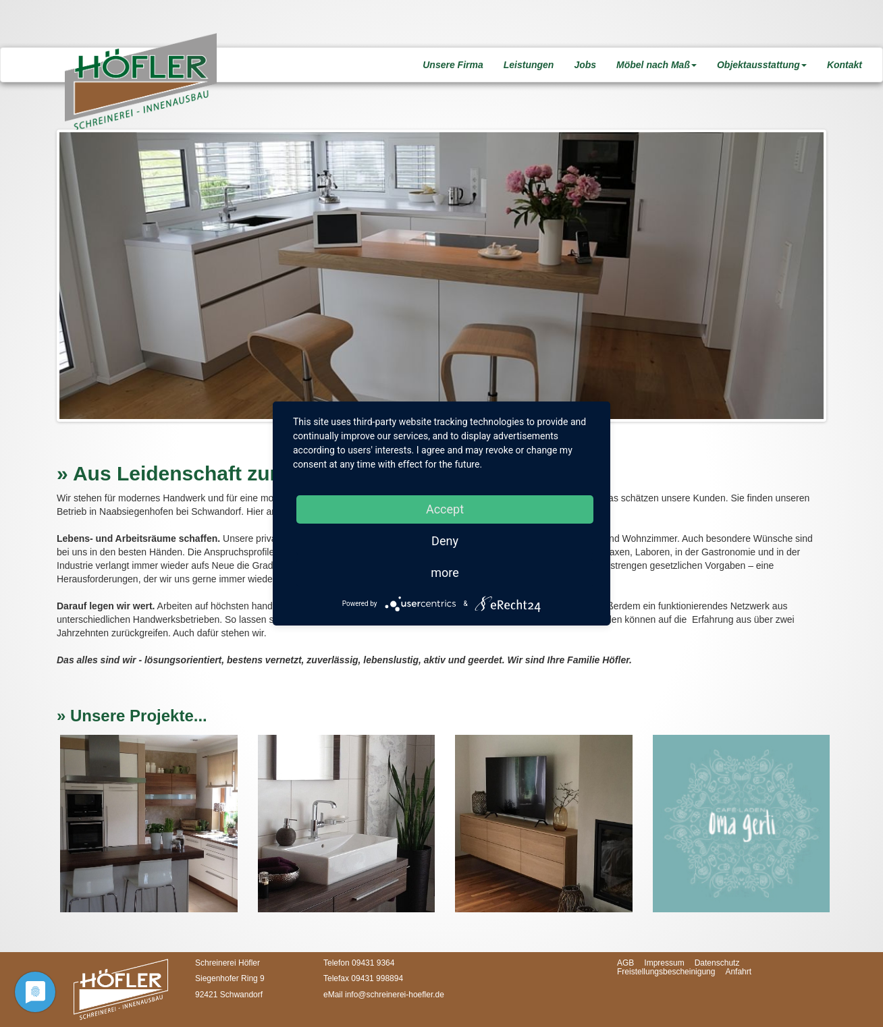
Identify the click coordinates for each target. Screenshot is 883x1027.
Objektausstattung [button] (762, 64)
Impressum (664, 963)
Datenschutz (717, 963)
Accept (445, 509)
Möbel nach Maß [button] (656, 64)
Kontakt (844, 64)
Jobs (585, 64)
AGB (625, 963)
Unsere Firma (453, 64)
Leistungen (529, 64)
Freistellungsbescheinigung (666, 971)
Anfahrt (738, 971)
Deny (444, 541)
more (445, 572)
